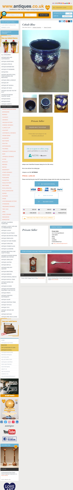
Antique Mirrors (6, 274)
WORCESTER (5, 219)
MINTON (4, 167)
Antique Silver (5, 299)
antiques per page (59, 13)
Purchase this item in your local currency (40, 217)
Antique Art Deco (6, 88)
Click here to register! (8, 25)
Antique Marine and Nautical (7, 282)
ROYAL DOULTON (6, 188)
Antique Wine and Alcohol (9, 316)
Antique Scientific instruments (7, 296)
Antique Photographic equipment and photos (8, 289)
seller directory (6, 359)
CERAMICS (5, 119)
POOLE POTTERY (6, 183)
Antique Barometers (7, 66)
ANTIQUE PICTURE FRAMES (8, 241)
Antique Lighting (6, 262)
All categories (6, 54)
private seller (37, 121)
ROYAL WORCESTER (7, 190)
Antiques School (6, 350)
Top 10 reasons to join (8, 347)
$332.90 (34, 209)
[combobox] (31, 14)
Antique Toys (5, 307)
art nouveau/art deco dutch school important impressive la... (9, 474)
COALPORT (5, 130)
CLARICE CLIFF (6, 127)
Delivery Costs (48, 201)
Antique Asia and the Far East (8, 91)
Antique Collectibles (8, 233)
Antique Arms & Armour (8, 80)
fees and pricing (6, 364)
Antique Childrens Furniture (7, 223)
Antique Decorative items (9, 235)
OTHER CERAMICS (7, 172)
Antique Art (5, 82)
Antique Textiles (6, 304)
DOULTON (5, 143)
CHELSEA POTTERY (7, 122)
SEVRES (4, 193)
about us (4, 369)
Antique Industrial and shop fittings (8, 252)
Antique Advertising (7, 61)
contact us (4, 374)
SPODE (4, 198)
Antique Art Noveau (7, 85)
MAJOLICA (5, 162)
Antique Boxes (5, 101)
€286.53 (49, 209)
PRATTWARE (5, 185)
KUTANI (4, 159)
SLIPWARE (5, 196)
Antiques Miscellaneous (9, 276)
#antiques (9, 425)
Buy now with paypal (48, 184)
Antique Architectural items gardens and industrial (8, 76)
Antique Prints (6, 293)
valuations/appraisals (8, 376)
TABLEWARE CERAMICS (8, 206)
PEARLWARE (5, 177)
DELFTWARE (5, 141)
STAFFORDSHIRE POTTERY (9, 201)
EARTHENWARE (6, 146)
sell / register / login (59, 7)
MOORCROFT (5, 169)
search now (44, 15)
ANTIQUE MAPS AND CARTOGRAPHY (6, 58)
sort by (56, 16)
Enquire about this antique (37, 127)
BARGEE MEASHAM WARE (9, 109)
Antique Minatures (7, 271)
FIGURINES (5, 148)
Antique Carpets (6, 104)
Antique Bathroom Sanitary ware (7, 95)
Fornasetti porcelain (9, 151)
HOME (3, 340)
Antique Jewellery (7, 259)
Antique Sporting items (8, 302)
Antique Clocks (6, 230)
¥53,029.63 (48, 213)
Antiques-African (6, 64)
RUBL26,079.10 (62, 213)
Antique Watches (6, 314)
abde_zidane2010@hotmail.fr (60, 243)
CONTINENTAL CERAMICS (9, 133)
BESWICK (4, 114)
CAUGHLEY (5, 117)
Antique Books (5, 98)
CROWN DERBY (6, 135)
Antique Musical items (8, 279)
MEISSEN (4, 164)
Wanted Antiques (6, 354)
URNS (3, 211)
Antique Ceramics (6, 106)
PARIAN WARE (6, 175)
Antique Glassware (7, 248)
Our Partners (5, 366)
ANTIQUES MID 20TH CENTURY (6, 268)
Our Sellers (5, 357)
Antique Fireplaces (7, 238)
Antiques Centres (6, 362)
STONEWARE (5, 204)
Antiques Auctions (7, 342)
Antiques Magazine (7, 352)
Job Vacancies (5, 371)
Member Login (5, 27)
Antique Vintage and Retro (7, 310)
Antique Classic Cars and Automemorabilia (9, 227)
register (4, 345)
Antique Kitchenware (8, 69)
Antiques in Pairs (6, 286)
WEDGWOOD (5, 217)
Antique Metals (6, 265)
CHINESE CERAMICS (7, 125)
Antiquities (4, 72)
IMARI (3, 154)
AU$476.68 (63, 209)
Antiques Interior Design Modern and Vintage (9, 256)
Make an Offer (48, 195)
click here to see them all (38, 135)
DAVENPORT (5, 138)
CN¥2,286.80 (33, 213)
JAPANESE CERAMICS (8, 156)
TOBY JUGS (5, 209)
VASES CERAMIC (6, 214)
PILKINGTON (5, 180)
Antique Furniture (7, 243)
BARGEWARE (5, 112)
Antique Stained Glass (8, 246)
